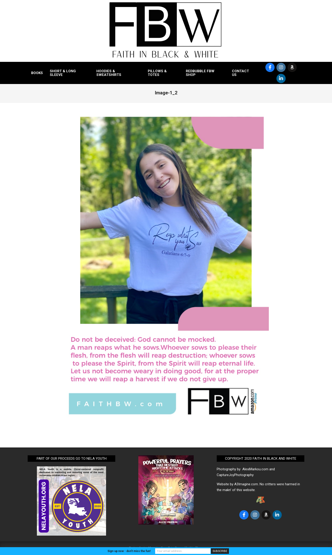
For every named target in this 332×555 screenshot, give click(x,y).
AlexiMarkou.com (255, 469)
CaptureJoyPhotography (235, 475)
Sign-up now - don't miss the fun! (129, 551)
